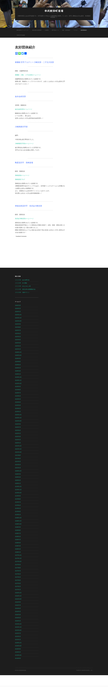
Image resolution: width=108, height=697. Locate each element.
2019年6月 (18, 505)
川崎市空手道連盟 (20, 35)
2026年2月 (18, 308)
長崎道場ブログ (20, 179)
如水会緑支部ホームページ (23, 109)
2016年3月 (18, 614)
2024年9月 (18, 358)
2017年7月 (18, 570)
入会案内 (47, 30)
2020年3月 (18, 477)
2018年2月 (18, 549)
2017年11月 (18, 558)
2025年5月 (18, 336)
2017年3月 (18, 583)
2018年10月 (18, 524)
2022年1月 (18, 442)
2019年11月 (18, 489)
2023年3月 (18, 405)
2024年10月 (18, 355)
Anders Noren (86, 670)
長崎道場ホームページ (22, 175)
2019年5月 (18, 508)
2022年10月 (18, 421)
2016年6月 (18, 608)
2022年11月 (18, 417)
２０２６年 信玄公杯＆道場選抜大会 (25, 289)
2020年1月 (18, 483)
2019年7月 (18, 502)
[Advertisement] (40, 249)
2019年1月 (18, 514)
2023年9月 (18, 386)
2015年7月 (18, 633)
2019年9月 (18, 495)
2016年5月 (18, 611)
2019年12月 (18, 486)
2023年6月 (18, 396)
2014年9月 (18, 649)
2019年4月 (18, 511)
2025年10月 (18, 321)
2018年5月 (18, 539)
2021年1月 (18, 467)
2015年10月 (18, 630)
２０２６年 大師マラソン (22, 292)
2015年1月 (18, 639)
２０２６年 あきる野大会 (22, 280)
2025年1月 (18, 349)
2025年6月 (18, 333)
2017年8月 (18, 567)
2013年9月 (18, 658)
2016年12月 (18, 592)
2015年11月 (18, 627)
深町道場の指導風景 (37, 30)
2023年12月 (18, 377)
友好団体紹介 (84, 30)
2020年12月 (18, 471)
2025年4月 (18, 339)
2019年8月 (18, 499)
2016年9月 (18, 602)
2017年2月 (18, 586)
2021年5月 (18, 461)
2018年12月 (18, 517)
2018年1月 (18, 552)
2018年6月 (18, 536)
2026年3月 (18, 305)
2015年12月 (18, 624)
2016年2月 (18, 617)
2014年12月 (18, 642)
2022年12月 (18, 414)
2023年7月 (18, 392)
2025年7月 (18, 330)
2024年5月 (18, 367)
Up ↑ (92, 670)
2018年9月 (18, 527)
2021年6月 (18, 458)
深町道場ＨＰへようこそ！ (22, 30)
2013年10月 (18, 655)
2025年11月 (18, 317)
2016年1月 (18, 620)
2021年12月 (18, 445)
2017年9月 (18, 564)
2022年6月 (18, 430)
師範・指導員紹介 (66, 30)
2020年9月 (18, 474)
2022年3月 (18, 436)
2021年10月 (18, 452)
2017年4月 (18, 580)
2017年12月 (18, 555)
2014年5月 (18, 652)
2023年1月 (18, 411)
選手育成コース (55, 30)
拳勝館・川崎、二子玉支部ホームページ (28, 75)
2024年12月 (18, 352)
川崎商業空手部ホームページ (24, 143)
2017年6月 (18, 574)
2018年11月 (18, 521)
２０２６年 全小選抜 (21, 283)
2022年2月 (18, 439)
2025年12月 (18, 314)
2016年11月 (18, 595)
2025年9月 (18, 324)
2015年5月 (18, 636)
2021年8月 (18, 455)
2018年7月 (18, 533)
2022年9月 (18, 424)
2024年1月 (18, 374)
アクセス (76, 30)
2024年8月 (18, 361)
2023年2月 (18, 408)
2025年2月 (18, 346)
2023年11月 (18, 380)
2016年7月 (18, 605)
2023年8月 (18, 389)
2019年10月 (18, 492)
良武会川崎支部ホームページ (24, 218)
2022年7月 (18, 427)
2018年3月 (18, 545)
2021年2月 (18, 464)
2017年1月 (18, 589)
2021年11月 (18, 449)
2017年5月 (18, 577)
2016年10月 (18, 599)
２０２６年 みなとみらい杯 (23, 286)
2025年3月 (18, 342)
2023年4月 (18, 402)
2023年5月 (18, 399)
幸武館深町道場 (54, 10)
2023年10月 (18, 383)
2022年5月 (18, 433)
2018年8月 (18, 530)
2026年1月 (18, 311)
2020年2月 (18, 480)
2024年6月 (18, 364)
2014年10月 (18, 645)
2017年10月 (18, 561)
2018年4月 (18, 542)
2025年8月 (18, 327)
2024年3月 (18, 371)
